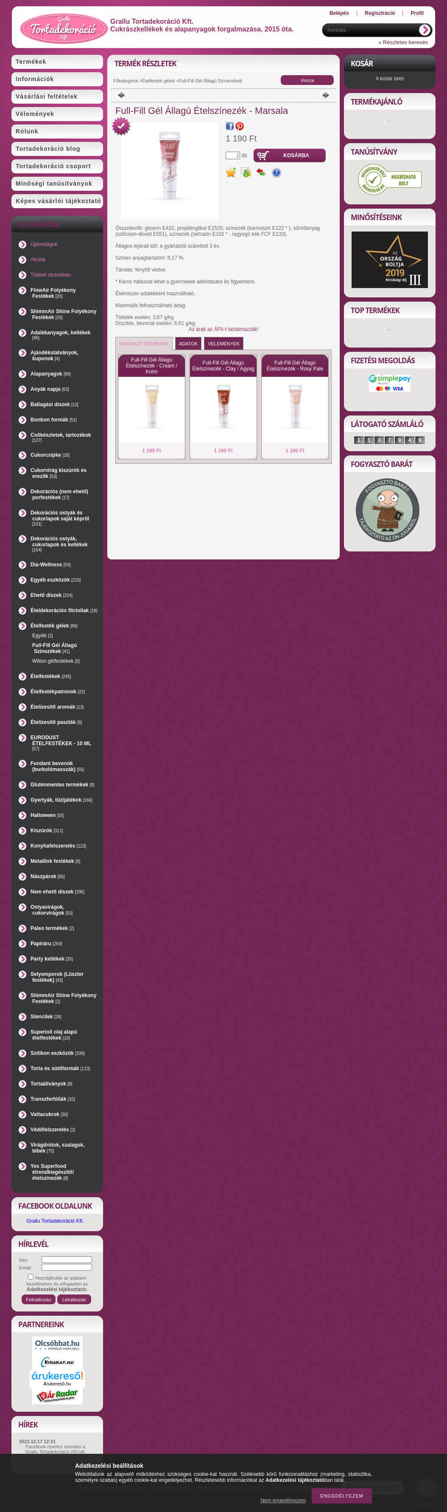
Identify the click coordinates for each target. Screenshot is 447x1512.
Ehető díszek (52, 595)
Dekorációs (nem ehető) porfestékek (59, 494)
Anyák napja (50, 389)
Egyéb (42, 636)
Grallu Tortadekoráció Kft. (55, 1221)
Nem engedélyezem (283, 1501)
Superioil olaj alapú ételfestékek (54, 1035)
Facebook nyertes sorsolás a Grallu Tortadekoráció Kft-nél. (55, 1449)
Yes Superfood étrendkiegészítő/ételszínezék (52, 1172)
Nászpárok (48, 876)
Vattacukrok (49, 1114)
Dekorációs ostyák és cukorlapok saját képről (60, 518)
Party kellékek (52, 959)
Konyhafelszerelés (58, 846)
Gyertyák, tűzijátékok (61, 800)
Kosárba (296, 155)
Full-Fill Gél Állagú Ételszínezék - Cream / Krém (151, 366)
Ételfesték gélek (158, 80)
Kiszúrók (47, 831)
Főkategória (125, 80)
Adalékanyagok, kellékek (60, 335)
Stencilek (46, 1017)
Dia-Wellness (51, 565)
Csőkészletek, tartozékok (61, 437)
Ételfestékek (51, 676)
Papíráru (46, 944)
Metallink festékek (55, 861)
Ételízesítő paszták (56, 722)
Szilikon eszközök (58, 1053)
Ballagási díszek (54, 404)
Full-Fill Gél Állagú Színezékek (54, 648)
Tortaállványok (51, 1084)
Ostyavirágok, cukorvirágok (52, 910)
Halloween (47, 815)
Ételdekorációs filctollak (64, 610)
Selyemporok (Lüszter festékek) (57, 977)
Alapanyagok (51, 374)
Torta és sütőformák (60, 1068)
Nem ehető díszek (57, 892)
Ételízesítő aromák (57, 707)
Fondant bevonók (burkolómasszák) (57, 766)
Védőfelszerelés (53, 1130)
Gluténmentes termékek (63, 785)
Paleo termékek (52, 928)
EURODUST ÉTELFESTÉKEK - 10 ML (61, 743)
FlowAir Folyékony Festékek (53, 293)
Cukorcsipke (50, 455)
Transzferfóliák (53, 1099)
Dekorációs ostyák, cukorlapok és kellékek (59, 544)
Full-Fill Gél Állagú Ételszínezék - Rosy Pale (295, 366)
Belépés (339, 13)
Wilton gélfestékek (56, 661)
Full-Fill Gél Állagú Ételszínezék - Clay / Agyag (223, 366)
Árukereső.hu (57, 1383)
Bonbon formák (54, 420)
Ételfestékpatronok (58, 692)
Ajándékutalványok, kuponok (54, 356)
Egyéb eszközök (56, 580)
